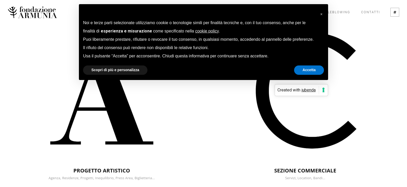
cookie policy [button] (207, 31)
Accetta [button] (309, 70)
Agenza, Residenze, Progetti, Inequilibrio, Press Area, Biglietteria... (102, 178)
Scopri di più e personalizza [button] (115, 70)
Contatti (370, 12)
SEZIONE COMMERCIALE (305, 170)
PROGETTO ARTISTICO (101, 170)
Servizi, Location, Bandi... (305, 178)
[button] (321, 12)
